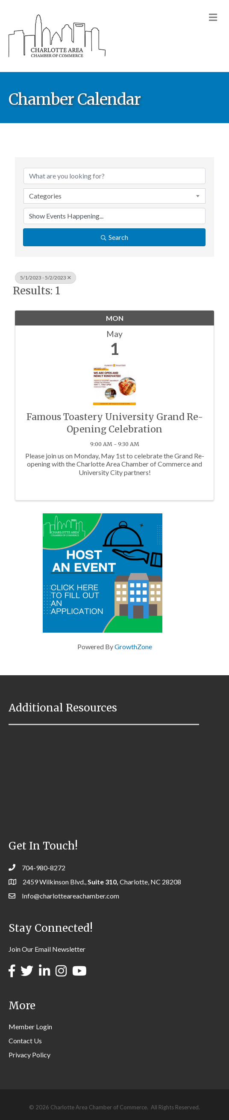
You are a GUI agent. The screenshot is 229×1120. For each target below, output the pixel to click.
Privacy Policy (29, 1055)
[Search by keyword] (114, 176)
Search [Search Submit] (114, 237)
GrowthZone (133, 646)
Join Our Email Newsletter (47, 949)
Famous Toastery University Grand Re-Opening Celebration (114, 423)
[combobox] (114, 196)
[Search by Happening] (114, 216)
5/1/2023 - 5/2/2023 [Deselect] (45, 277)
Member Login (30, 1026)
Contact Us (25, 1041)
